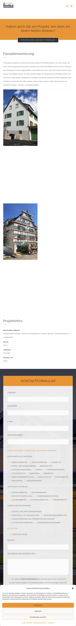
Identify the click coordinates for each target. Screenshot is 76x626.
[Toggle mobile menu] (71, 6)
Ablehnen (38, 611)
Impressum (51, 622)
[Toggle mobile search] (67, 6)
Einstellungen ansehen (38, 617)
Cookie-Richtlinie (27, 622)
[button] (73, 588)
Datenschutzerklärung (40, 622)
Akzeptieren (38, 605)
